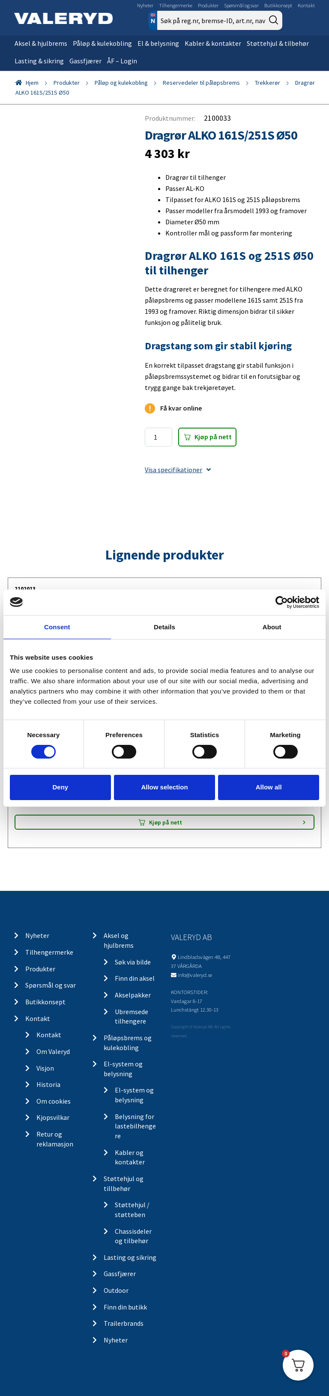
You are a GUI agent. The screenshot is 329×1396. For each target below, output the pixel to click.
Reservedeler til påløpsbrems (201, 82)
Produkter (208, 5)
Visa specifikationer (178, 469)
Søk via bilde (133, 962)
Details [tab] (164, 626)
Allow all (269, 787)
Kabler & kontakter (213, 43)
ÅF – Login (122, 61)
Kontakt (306, 5)
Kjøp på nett (213, 436)
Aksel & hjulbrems (41, 43)
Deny (60, 787)
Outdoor (116, 1290)
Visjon (45, 1068)
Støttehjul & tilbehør (278, 43)
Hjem (32, 82)
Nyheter (145, 5)
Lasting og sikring (130, 1257)
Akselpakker (133, 995)
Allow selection (164, 787)
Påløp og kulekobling (121, 82)
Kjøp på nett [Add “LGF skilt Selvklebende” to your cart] (165, 822)
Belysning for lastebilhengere (135, 1126)
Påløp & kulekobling (102, 43)
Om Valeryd (53, 1051)
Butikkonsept (278, 5)
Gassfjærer (85, 61)
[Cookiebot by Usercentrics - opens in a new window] (281, 601)
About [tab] (272, 626)
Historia (48, 1084)
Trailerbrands (124, 1323)
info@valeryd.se (195, 974)
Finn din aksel (135, 978)
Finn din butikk (125, 1307)
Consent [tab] (57, 626)
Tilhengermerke (175, 5)
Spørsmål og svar (241, 5)
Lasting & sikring (39, 61)
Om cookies (53, 1101)
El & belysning (158, 43)
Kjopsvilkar (52, 1117)
